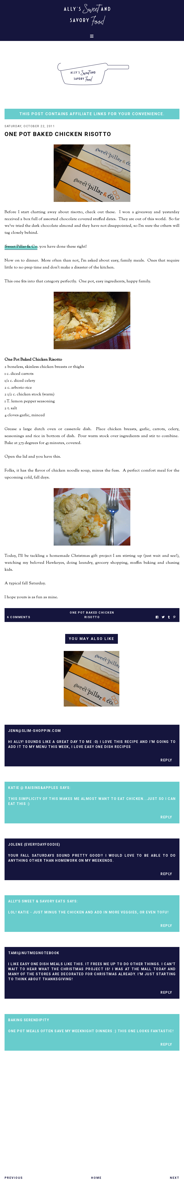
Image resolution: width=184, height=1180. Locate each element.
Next (174, 1178)
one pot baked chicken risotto (92, 615)
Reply (166, 760)
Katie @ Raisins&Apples (33, 788)
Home (96, 1178)
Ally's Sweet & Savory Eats (36, 901)
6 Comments (18, 617)
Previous (14, 1178)
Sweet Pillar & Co (21, 247)
